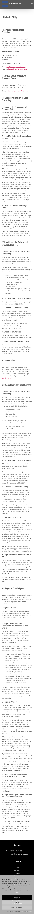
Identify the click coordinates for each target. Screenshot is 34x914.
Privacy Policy (19, 911)
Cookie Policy (10, 911)
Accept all (17, 897)
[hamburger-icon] (32, 4)
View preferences (17, 907)
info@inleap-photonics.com (16, 67)
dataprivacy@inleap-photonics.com (19, 91)
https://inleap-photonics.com (18, 69)
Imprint (26, 911)
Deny (17, 902)
